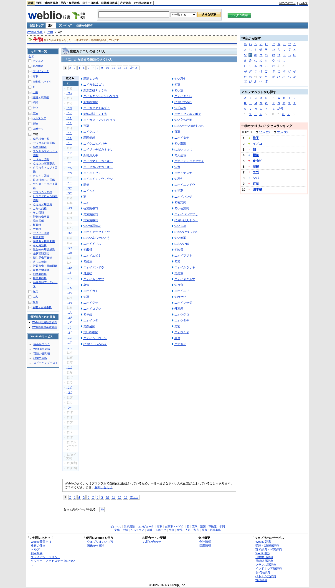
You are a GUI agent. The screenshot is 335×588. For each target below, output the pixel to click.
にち (69, 168)
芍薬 (86, 125)
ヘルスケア (39, 118)
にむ (69, 247)
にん (69, 312)
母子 (256, 138)
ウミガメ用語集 (42, 204)
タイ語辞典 (262, 572)
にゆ (69, 267)
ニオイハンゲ (183, 196)
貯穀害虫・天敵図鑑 (45, 265)
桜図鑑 (37, 225)
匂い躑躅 (180, 143)
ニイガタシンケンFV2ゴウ (101, 96)
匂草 (86, 296)
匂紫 (177, 261)
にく (69, 123)
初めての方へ (287, 3)
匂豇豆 (87, 261)
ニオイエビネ (92, 255)
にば (69, 392)
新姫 (86, 184)
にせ (69, 153)
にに (69, 193)
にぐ (69, 327)
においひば (181, 243)
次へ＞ (134, 67)
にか (69, 113)
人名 (35, 296)
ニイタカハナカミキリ (98, 167)
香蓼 (177, 131)
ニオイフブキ (183, 255)
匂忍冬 (178, 179)
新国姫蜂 (89, 137)
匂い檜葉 (180, 237)
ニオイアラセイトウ (96, 232)
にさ (69, 138)
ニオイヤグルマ (184, 279)
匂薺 (177, 167)
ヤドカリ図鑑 (41, 159)
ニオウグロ (181, 314)
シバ (256, 178)
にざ (69, 342)
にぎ (69, 322)
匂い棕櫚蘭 (90, 332)
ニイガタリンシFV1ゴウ (99, 120)
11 (113, 67)
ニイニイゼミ (92, 173)
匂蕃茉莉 (180, 202)
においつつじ (183, 149)
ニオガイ (180, 344)
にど (69, 387)
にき (69, 118)
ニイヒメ (89, 190)
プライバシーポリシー (45, 557)
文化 (35, 107)
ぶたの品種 (40, 208)
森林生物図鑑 (41, 270)
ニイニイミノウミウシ (98, 179)
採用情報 (205, 545)
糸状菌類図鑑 (41, 253)
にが (69, 317)
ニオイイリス (92, 243)
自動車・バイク (42, 81)
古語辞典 (125, 3)
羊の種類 (38, 212)
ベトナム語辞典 (265, 576)
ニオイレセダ (183, 302)
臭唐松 (87, 273)
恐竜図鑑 (38, 220)
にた (69, 163)
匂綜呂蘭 (89, 326)
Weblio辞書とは (41, 541)
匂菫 (177, 84)
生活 (35, 113)
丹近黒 (178, 308)
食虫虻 (257, 161)
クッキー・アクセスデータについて (53, 562)
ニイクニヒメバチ (95, 143)
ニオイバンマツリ (186, 214)
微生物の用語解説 (44, 249)
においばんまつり (186, 220)
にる (69, 287)
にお (69, 108)
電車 (35, 76)
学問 (35, 102)
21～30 (282, 132)
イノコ (257, 143)
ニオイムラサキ (184, 267)
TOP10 (246, 132)
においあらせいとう (96, 237)
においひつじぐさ (186, 232)
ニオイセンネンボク (187, 114)
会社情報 (205, 541)
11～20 (264, 132)
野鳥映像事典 (41, 216)
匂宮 (177, 326)
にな (69, 188)
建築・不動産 (41, 97)
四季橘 (257, 189)
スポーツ (38, 128)
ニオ (86, 202)
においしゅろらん (95, 344)
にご (69, 337)
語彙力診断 (40, 358)
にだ (69, 367)
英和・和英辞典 (70, 3)
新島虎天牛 (90, 155)
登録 (256, 166)
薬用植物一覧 (41, 138)
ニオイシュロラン (95, 338)
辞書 (31, 3)
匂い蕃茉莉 (181, 208)
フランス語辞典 (265, 564)
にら (69, 277)
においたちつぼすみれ (189, 125)
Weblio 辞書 (35, 32)
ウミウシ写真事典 (44, 163)
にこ (69, 133)
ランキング (65, 25)
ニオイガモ (90, 291)
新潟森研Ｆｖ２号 (95, 90)
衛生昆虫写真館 (42, 257)
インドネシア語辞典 (268, 568)
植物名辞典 (40, 278)
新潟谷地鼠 (90, 102)
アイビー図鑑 (41, 233)
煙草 (256, 155)
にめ (69, 252)
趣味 (35, 123)
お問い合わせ (103, 487)
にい (69, 93)
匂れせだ (180, 296)
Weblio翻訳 (262, 553)
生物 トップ (36, 25)
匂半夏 (178, 190)
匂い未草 (180, 226)
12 (119, 67)
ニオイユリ (181, 291)
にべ (69, 407)
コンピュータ (41, 71)
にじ (69, 347)
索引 (50, 25)
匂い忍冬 (180, 78)
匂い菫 (178, 90)
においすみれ (183, 102)
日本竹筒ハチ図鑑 (44, 179)
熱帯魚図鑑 (40, 147)
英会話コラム (41, 344)
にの (69, 207)
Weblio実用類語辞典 (44, 322)
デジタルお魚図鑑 (44, 143)
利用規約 (37, 553)
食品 (35, 291)
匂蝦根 (87, 249)
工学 (35, 92)
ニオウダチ (181, 320)
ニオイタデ (181, 137)
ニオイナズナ (183, 173)
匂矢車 (178, 273)
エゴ (256, 172)
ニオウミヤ (181, 332)
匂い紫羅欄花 (92, 226)
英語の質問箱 (41, 353)
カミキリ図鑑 (41, 175)
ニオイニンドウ (184, 184)
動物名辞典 (40, 274)
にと (69, 183)
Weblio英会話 (41, 349)
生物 (50, 32)
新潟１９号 (90, 78)
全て (31, 56)
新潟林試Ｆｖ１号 (95, 114)
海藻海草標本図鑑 (44, 241)
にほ (69, 232)
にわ (69, 302)
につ (69, 173)
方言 (35, 302)
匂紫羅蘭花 (90, 214)
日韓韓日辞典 (109, 3)
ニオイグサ (90, 302)
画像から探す (84, 25)
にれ (69, 292)
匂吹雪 (178, 249)
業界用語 (38, 66)
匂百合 (178, 285)
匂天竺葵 (180, 155)
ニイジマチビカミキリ (98, 149)
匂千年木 (180, 108)
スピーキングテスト (45, 362)
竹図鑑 (37, 229)
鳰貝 (177, 338)
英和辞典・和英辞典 (268, 549)
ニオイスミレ (183, 96)
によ (69, 272)
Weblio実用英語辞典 (44, 327)
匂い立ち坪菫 (183, 120)
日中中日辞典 (90, 3)
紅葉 (256, 183)
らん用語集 (40, 245)
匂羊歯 (87, 314)
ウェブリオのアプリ (100, 541)
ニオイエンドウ (93, 267)
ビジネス (38, 60)
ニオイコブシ (92, 308)
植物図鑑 (38, 237)
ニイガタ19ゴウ (93, 84)
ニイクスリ (90, 131)
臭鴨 (86, 285)
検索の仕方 (38, 545)
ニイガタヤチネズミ (96, 108)
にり (69, 282)
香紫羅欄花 (90, 208)
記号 (280, 108)
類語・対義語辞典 (47, 3)
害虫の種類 (40, 261)
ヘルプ (303, 3)
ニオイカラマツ (93, 279)
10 (107, 67)
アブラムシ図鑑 (42, 192)
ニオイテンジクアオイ (189, 161)
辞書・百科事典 (42, 307)
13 (125, 67)
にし (69, 143)
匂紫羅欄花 (90, 220)
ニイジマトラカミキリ (98, 161)
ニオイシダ (90, 320)
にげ (69, 332)
